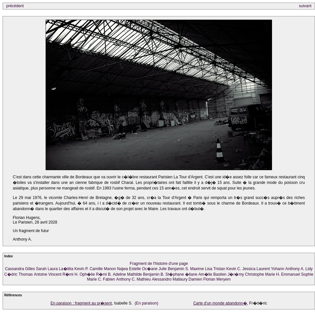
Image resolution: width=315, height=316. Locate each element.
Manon (110, 269)
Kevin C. (233, 269)
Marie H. (272, 274)
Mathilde (134, 274)
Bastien (219, 274)
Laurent (263, 269)
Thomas (25, 274)
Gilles (30, 269)
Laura (53, 269)
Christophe (254, 274)
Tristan (219, 269)
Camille (96, 269)
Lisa (208, 269)
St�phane (174, 274)
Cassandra (14, 269)
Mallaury (180, 279)
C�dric (10, 274)
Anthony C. (126, 279)
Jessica (248, 269)
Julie (162, 269)
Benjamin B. (153, 274)
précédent (15, 6)
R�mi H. (70, 274)
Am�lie (205, 274)
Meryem (223, 279)
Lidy (309, 269)
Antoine (40, 274)
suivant (305, 6)
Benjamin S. (178, 269)
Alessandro (162, 279)
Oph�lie (87, 274)
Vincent (54, 274)
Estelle (135, 269)
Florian (209, 279)
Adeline (119, 274)
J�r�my (235, 274)
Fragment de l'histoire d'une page (159, 263)
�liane (191, 274)
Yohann (277, 269)
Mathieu (144, 279)
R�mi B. (104, 274)
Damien (195, 279)
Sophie (307, 274)
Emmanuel (290, 274)
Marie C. (94, 279)
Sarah (41, 269)
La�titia (66, 269)
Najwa (122, 269)
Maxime (197, 269)
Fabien (109, 279)
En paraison (146, 303)
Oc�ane (150, 269)
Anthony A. (294, 269)
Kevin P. (81, 269)
